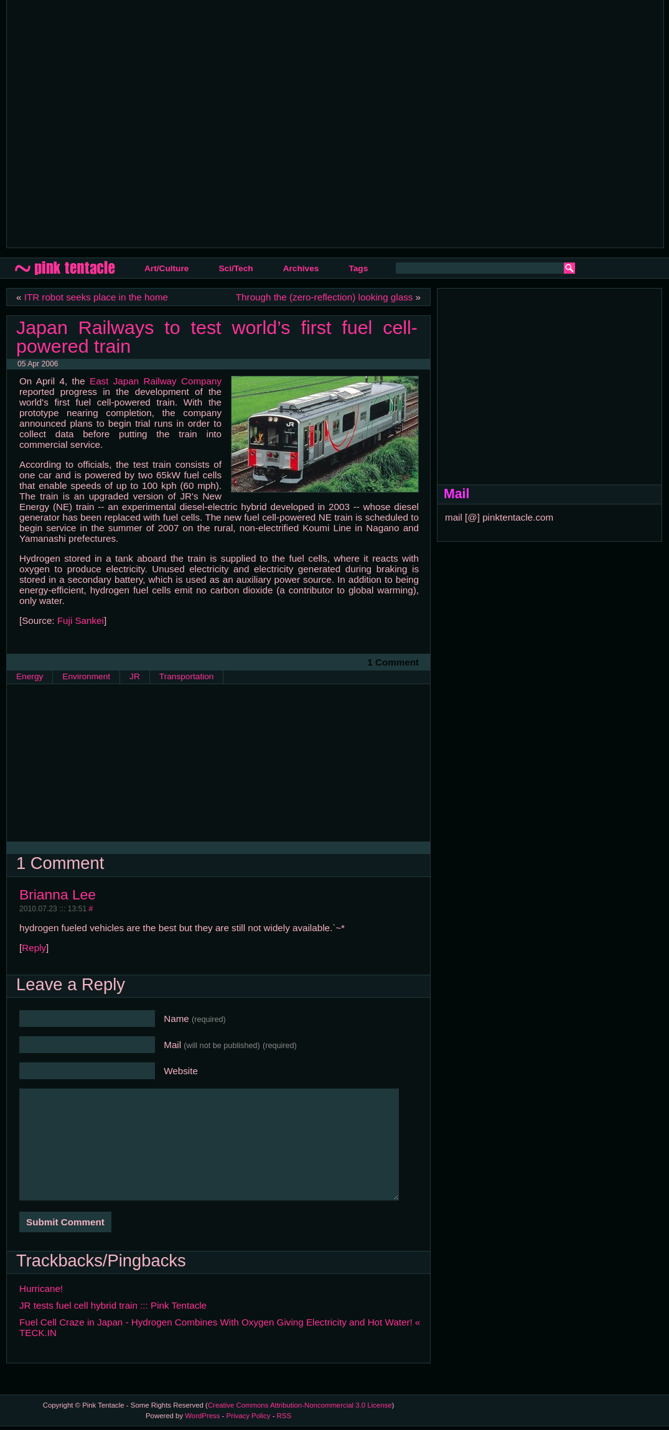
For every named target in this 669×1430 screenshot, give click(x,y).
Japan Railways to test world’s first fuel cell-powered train (217, 336)
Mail (230, 1044)
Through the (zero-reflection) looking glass (324, 297)
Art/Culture (166, 268)
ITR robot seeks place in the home (96, 297)
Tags (358, 268)
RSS (284, 1415)
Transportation (186, 676)
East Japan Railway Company (156, 381)
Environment (86, 676)
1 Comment (393, 662)
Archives (301, 268)
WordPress (202, 1415)
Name (195, 1018)
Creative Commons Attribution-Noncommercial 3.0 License (300, 1405)
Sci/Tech (235, 268)
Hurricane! (41, 1288)
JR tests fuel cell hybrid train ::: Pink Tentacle (113, 1305)
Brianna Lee (57, 894)
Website (181, 1071)
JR (134, 676)
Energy (29, 676)
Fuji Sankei (80, 620)
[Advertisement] (116, 122)
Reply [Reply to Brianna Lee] (34, 947)
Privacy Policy (249, 1415)
